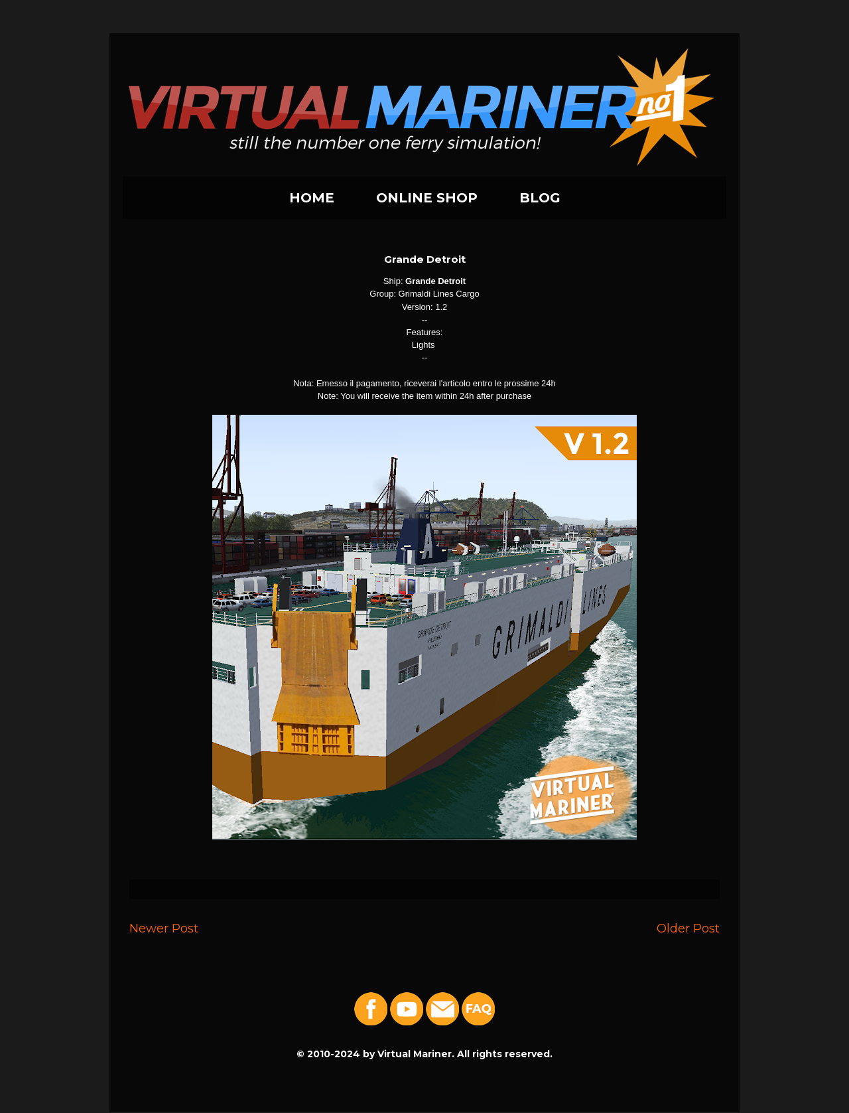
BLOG (539, 198)
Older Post (688, 928)
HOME (311, 198)
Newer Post (163, 928)
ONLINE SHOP (427, 198)
